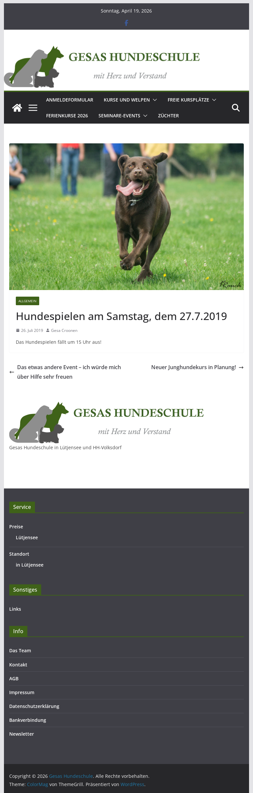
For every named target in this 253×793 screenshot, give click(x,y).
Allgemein (27, 301)
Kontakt (18, 664)
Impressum (21, 692)
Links (15, 609)
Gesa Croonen (64, 330)
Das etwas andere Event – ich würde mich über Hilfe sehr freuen (65, 372)
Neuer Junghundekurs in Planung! (197, 367)
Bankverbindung (27, 720)
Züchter (168, 115)
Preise (16, 526)
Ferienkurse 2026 (67, 115)
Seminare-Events (119, 115)
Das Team (20, 650)
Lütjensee (27, 537)
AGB (13, 678)
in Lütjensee (29, 565)
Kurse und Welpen (127, 100)
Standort (19, 554)
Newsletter (21, 734)
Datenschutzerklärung (34, 706)
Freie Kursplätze (188, 100)
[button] (153, 99)
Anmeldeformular (69, 100)
